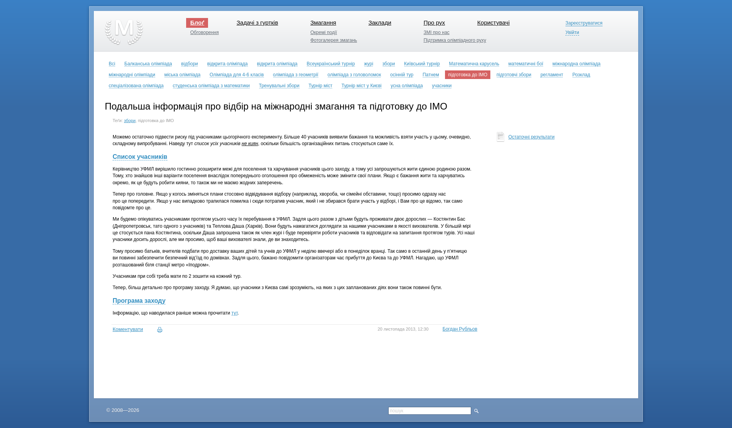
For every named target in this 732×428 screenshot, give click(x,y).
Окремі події (323, 32)
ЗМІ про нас (436, 32)
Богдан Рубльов (460, 329)
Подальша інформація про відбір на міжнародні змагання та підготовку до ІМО (276, 106)
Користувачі (493, 22)
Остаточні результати (531, 137)
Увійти (572, 32)
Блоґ (197, 22)
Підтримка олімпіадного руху (454, 40)
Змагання (323, 22)
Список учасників (140, 156)
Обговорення (204, 32)
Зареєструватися (584, 23)
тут (234, 313)
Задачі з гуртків (257, 22)
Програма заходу (139, 300)
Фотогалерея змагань (333, 40)
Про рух (434, 22)
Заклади (379, 22)
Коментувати (128, 329)
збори (130, 120)
